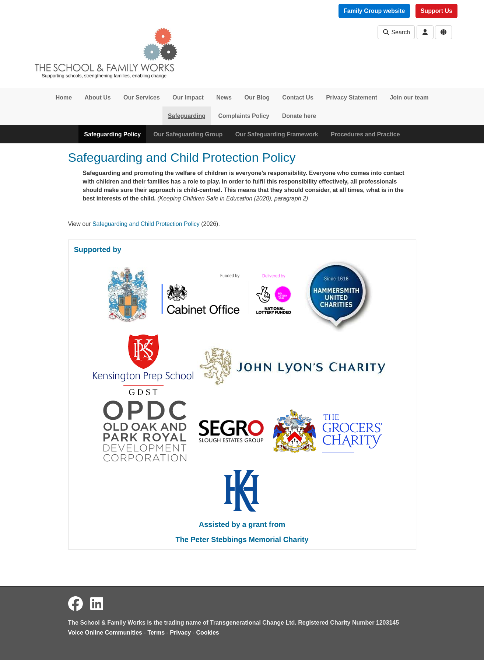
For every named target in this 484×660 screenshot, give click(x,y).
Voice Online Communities (105, 632)
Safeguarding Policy (112, 134)
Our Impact (187, 97)
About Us (98, 97)
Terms (156, 632)
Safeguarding (187, 116)
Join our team (409, 97)
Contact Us (297, 97)
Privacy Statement (351, 97)
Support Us (436, 11)
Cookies (207, 632)
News (224, 97)
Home (64, 97)
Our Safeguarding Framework (276, 134)
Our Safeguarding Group (188, 134)
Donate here (299, 116)
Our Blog (256, 97)
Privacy (180, 632)
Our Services (141, 97)
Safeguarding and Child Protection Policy (146, 224)
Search (396, 32)
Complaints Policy (244, 116)
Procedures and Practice (365, 134)
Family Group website (374, 11)
